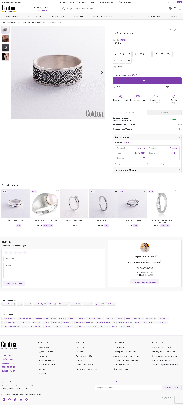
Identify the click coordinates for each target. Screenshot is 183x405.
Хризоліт (70, 326)
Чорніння (174, 148)
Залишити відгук (14, 283)
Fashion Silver (9, 304)
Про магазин (44, 347)
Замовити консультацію (144, 282)
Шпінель (92, 326)
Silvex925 (76, 304)
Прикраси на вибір (160, 360)
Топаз (48, 326)
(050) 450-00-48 (8, 367)
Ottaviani (63, 304)
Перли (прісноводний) (105, 322)
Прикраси (173, 16)
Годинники (78, 16)
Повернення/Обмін (125, 170)
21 (175, 54)
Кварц (120, 319)
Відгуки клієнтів (45, 351)
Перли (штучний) (125, 322)
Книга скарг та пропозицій (164, 356)
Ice (20, 304)
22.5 (122, 61)
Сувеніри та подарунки (103, 16)
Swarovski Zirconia (25, 319)
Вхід (179, 2)
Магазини (82, 2)
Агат (61, 319)
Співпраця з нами (46, 364)
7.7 (144, 158)
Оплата (164, 113)
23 (129, 61)
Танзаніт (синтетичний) (33, 326)
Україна (126, 142)
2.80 (176, 153)
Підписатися (171, 387)
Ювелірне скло (126, 326)
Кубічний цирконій (11, 322)
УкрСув (111, 304)
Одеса (129, 120)
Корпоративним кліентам (125, 360)
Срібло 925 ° (140, 153)
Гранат (82, 319)
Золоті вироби (12, 16)
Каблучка (141, 148)
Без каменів (9, 319)
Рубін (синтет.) (150, 322)
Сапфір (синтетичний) (12, 326)
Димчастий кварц (96, 319)
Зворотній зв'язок (46, 360)
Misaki (52, 304)
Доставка (130, 113)
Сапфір (163, 322)
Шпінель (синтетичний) (108, 326)
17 (129, 54)
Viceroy (88, 304)
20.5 (169, 54)
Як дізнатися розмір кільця (126, 356)
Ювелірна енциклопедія (124, 351)
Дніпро (118, 120)
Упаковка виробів (84, 364)
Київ (114, 120)
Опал (46, 322)
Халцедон (59, 326)
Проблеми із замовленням (88, 369)
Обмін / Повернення (124, 2)
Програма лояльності (106, 2)
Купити (147, 81)
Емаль (109, 319)
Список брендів (121, 364)
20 (162, 54)
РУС (172, 2)
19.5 (155, 54)
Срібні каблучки (23, 22)
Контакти (42, 369)
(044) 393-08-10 (8, 359)
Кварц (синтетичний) (134, 319)
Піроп (56, 322)
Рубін (138, 322)
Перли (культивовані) (84, 322)
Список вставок (121, 369)
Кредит (92, 2)
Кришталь (163, 319)
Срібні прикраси (8, 22)
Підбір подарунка (152, 16)
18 (135, 54)
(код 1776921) (176, 30)
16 (115, 54)
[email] (129, 387)
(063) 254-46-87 (8, 371)
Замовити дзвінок (41, 10)
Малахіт (26, 322)
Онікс (36, 322)
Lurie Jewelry (40, 304)
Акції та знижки (129, 16)
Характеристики (123, 137)
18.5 (142, 54)
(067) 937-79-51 (7, 363)
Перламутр (68, 322)
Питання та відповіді (123, 347)
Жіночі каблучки (38, 22)
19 (149, 54)
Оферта (42, 373)
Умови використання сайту (164, 364)
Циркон (81, 326)
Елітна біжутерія (57, 16)
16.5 (122, 54)
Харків (124, 120)
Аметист (71, 319)
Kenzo (28, 304)
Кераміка (151, 319)
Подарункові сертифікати (164, 351)
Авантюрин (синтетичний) (46, 319)
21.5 (115, 61)
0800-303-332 (145, 268)
